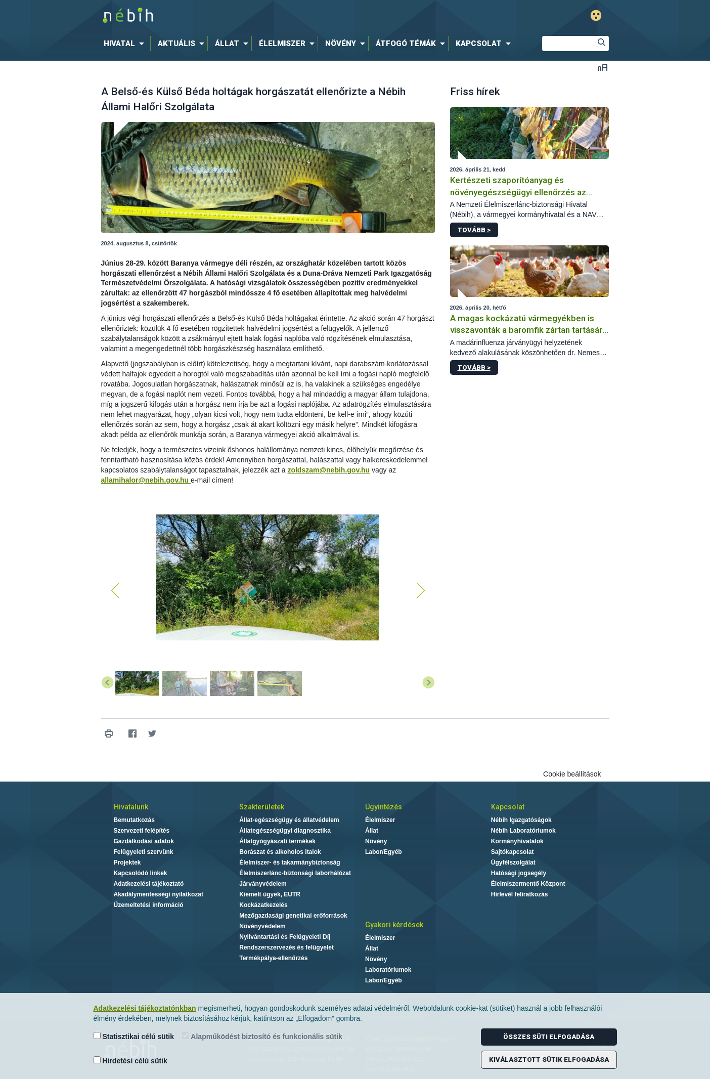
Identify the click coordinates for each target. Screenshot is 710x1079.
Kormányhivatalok (517, 841)
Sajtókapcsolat (512, 851)
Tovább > (474, 230)
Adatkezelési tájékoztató (149, 883)
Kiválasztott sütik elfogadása (549, 1059)
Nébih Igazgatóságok (521, 820)
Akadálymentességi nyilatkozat (158, 894)
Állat (371, 830)
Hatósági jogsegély (518, 873)
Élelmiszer (380, 820)
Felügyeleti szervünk (143, 851)
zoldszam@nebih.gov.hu (328, 470)
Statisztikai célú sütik (134, 1036)
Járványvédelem (262, 883)
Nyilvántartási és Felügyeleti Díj (284, 936)
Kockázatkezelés (263, 905)
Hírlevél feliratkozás (519, 894)
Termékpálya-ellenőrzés (273, 958)
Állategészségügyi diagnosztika (285, 830)
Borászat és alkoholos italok (280, 851)
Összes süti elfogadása (548, 1037)
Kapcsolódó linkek (140, 873)
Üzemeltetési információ (149, 905)
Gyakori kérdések (394, 925)
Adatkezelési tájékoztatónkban (145, 1008)
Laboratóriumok (388, 969)
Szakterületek (261, 807)
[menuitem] (126, 43)
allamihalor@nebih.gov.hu (146, 480)
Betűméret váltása (602, 67)
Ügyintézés (383, 807)
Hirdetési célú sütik (130, 1060)
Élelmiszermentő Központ (528, 883)
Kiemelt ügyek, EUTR (269, 894)
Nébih (247, 16)
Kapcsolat (507, 807)
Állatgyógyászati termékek (277, 841)
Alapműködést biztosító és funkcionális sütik (262, 1036)
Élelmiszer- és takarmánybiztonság (289, 862)
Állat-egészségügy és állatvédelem (289, 820)
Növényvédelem (262, 926)
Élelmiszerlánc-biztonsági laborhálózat (295, 873)
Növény (376, 841)
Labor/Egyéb (383, 851)
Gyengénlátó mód (596, 15)
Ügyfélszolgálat (513, 862)
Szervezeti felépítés (142, 830)
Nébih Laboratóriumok (523, 830)
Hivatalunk (131, 807)
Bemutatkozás (134, 820)
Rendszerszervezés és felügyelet (286, 947)
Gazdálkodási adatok (144, 841)
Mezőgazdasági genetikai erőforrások (293, 915)
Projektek (127, 862)
